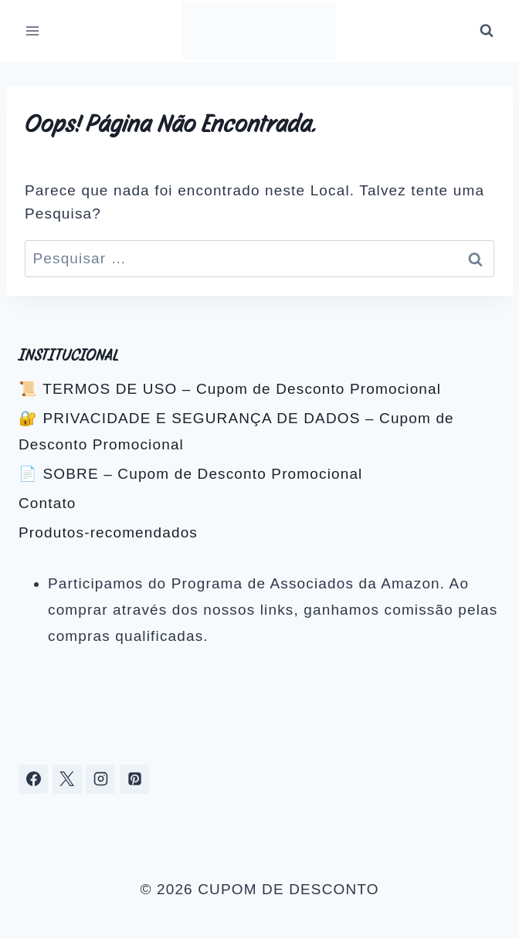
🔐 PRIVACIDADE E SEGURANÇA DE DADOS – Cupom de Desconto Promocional (236, 431)
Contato (47, 503)
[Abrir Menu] (33, 30)
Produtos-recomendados (108, 532)
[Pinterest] (134, 779)
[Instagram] (100, 779)
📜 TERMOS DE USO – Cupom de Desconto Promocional (230, 389)
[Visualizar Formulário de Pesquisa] (486, 31)
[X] (67, 779)
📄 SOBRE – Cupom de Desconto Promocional (190, 474)
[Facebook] (33, 779)
